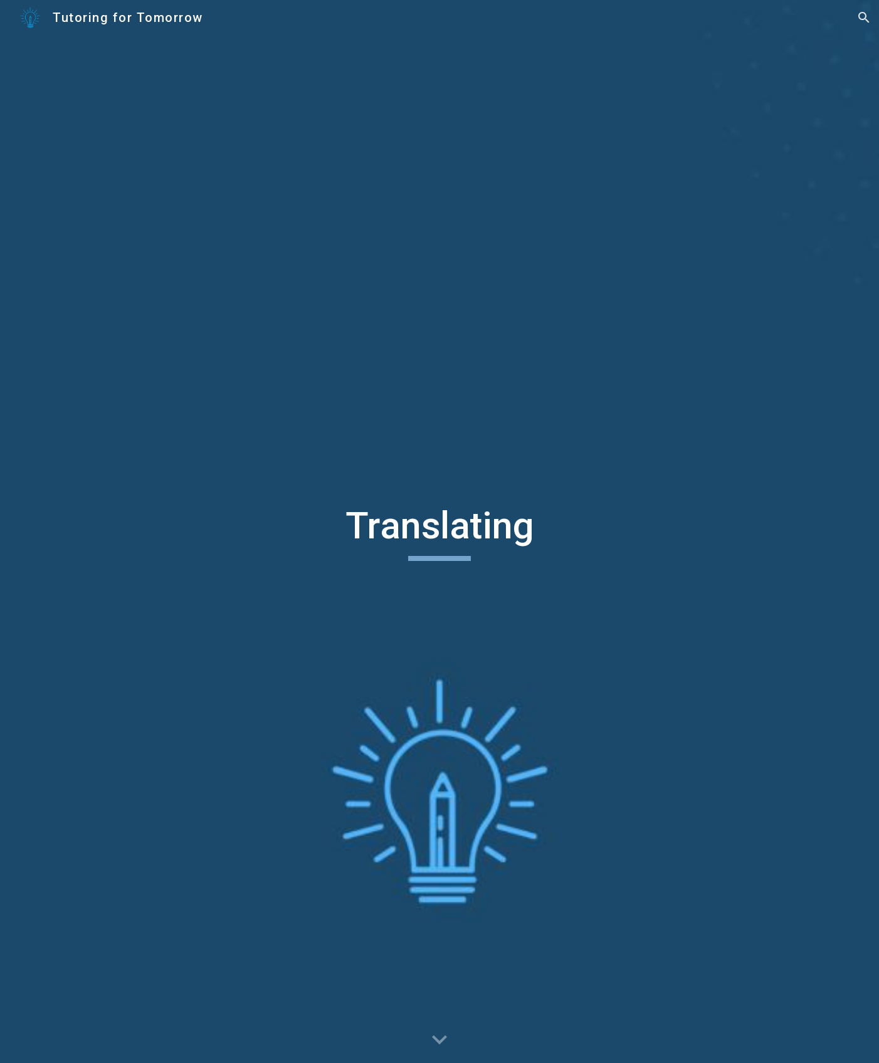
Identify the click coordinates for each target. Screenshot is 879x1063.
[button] (864, 18)
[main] (439, 531)
